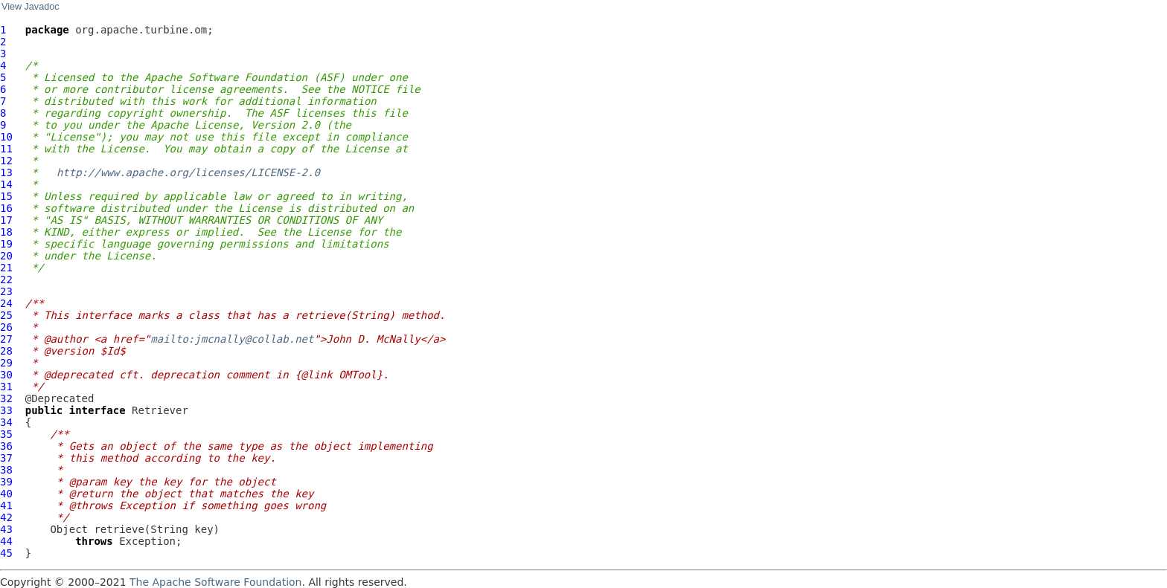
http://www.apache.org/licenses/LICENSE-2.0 (188, 172)
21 (6, 268)
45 (6, 553)
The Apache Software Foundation (215, 582)
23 (6, 291)
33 (6, 410)
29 (6, 363)
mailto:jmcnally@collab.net (231, 339)
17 (6, 220)
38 (6, 470)
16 (6, 208)
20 (6, 256)
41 (6, 505)
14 (6, 184)
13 (6, 172)
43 (6, 529)
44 (6, 541)
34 (6, 422)
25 (6, 315)
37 (6, 458)
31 (6, 386)
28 (6, 351)
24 (6, 303)
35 (6, 434)
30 (6, 375)
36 (6, 446)
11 (6, 149)
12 (6, 161)
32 (6, 398)
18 (6, 232)
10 (6, 137)
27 (6, 339)
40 (6, 494)
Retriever (160, 410)
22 (6, 279)
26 (6, 327)
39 (6, 482)
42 (6, 517)
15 (6, 196)
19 (6, 244)
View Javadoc (30, 6)
